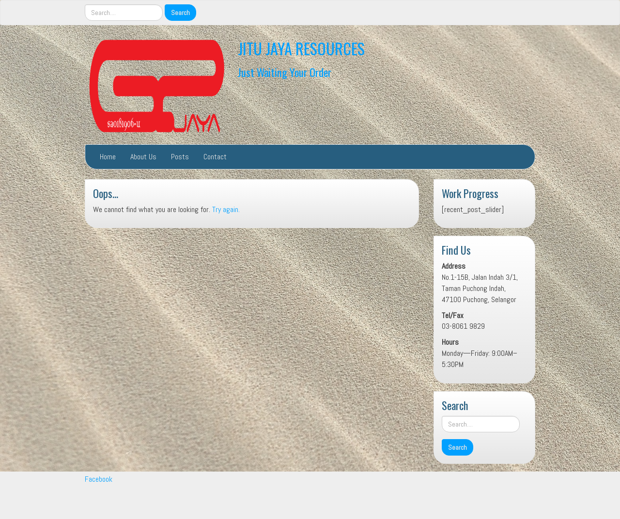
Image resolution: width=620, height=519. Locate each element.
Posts (180, 157)
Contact (215, 157)
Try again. (226, 209)
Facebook (98, 479)
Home (108, 157)
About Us (143, 157)
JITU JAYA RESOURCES (301, 48)
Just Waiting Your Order (284, 72)
